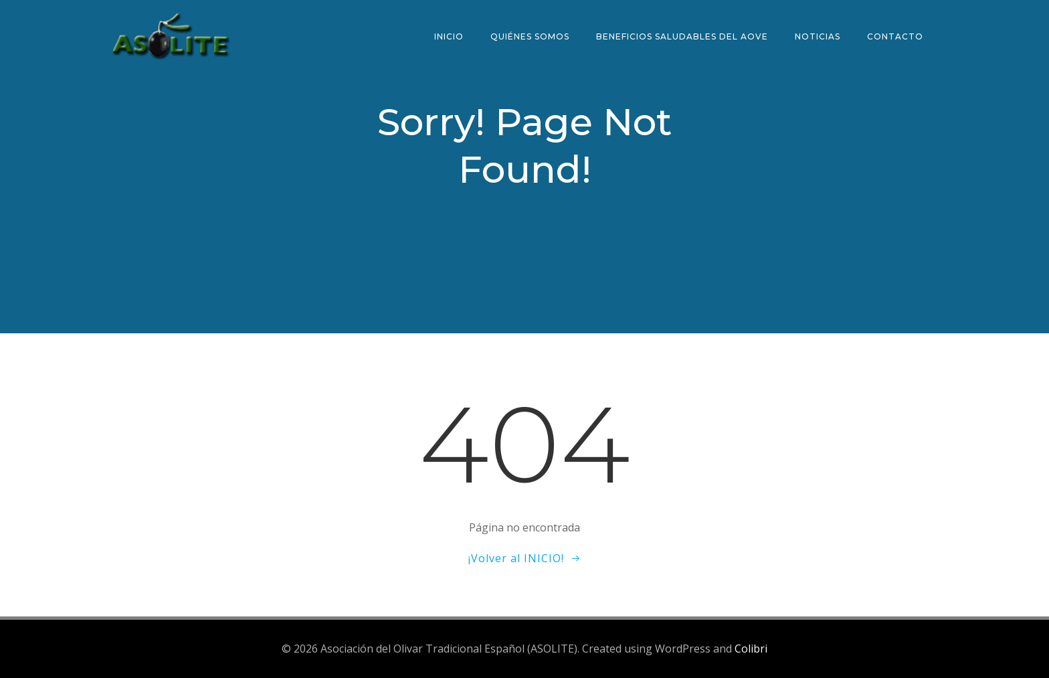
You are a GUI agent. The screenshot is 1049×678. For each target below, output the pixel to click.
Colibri (751, 648)
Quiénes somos (529, 36)
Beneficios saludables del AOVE (682, 36)
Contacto (895, 36)
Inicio (449, 36)
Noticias (817, 36)
